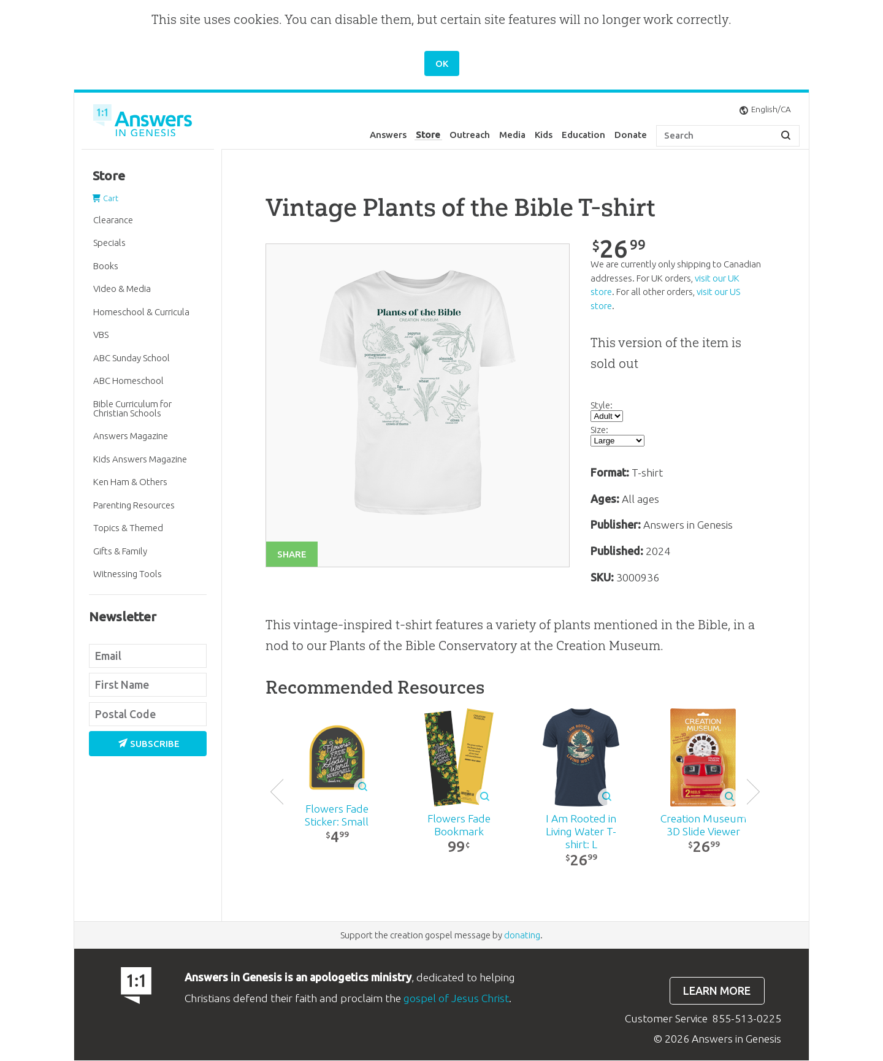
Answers (388, 134)
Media (512, 134)
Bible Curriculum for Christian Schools (132, 408)
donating (522, 935)
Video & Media (122, 288)
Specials (109, 242)
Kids (543, 134)
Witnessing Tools (127, 574)
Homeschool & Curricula (141, 312)
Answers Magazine (130, 436)
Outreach (469, 134)
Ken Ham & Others (130, 482)
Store (428, 134)
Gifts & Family (120, 551)
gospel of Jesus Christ (456, 999)
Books (105, 266)
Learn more (717, 991)
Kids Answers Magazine (140, 459)
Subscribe (149, 743)
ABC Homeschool (128, 380)
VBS (101, 334)
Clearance (113, 220)
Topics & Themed (128, 528)
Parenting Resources (134, 505)
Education (583, 134)
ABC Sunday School (131, 358)
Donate (630, 134)
